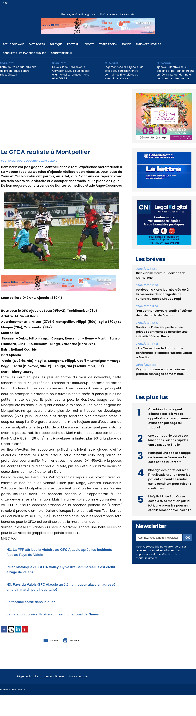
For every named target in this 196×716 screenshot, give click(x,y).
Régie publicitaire (29, 681)
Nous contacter (88, 681)
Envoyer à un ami (41, 644)
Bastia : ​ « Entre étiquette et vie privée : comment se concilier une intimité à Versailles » (164, 323)
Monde (126, 44)
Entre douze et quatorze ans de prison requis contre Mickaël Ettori (18, 70)
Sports (89, 44)
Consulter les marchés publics (24, 53)
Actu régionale (13, 44)
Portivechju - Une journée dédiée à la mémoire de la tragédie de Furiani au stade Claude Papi (163, 285)
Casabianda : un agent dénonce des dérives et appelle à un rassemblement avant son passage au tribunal (169, 409)
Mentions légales (59, 681)
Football (73, 44)
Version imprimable (80, 644)
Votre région (108, 44)
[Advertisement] (61, 120)
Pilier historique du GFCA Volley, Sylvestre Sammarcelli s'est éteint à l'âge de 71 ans (51, 569)
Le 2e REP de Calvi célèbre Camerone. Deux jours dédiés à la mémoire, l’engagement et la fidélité (71, 72)
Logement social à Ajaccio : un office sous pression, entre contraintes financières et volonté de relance (124, 72)
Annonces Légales (148, 44)
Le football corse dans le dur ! (38, 601)
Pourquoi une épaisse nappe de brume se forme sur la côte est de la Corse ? (169, 448)
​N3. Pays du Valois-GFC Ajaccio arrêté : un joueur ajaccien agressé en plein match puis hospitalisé (58, 587)
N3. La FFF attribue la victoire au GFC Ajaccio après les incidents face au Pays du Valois (60, 552)
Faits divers (37, 44)
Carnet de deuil (61, 53)
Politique (56, 44)
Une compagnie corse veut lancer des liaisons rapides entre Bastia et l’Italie (168, 431)
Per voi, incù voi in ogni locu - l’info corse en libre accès (98, 14)
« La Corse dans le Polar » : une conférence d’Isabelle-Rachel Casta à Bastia (163, 344)
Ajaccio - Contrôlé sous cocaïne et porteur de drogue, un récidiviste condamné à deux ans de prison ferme (176, 72)
